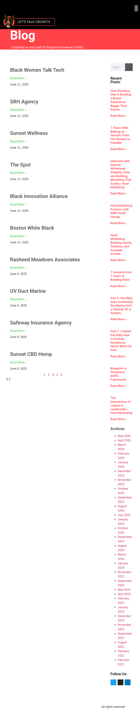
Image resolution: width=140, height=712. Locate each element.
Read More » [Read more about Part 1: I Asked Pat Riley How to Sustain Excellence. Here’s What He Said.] (118, 356)
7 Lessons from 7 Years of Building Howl (121, 275)
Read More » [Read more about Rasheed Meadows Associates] (18, 267)
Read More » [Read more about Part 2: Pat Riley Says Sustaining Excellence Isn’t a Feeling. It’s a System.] (118, 319)
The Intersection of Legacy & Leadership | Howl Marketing (121, 405)
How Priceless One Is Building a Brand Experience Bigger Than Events (120, 100)
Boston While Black (32, 228)
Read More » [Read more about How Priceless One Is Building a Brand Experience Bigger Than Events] (118, 115)
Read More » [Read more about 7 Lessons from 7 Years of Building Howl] (118, 286)
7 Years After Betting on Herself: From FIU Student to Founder (120, 135)
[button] (136, 8)
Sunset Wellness (29, 133)
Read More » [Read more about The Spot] (18, 173)
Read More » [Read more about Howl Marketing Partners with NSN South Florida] (118, 223)
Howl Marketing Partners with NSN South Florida (121, 211)
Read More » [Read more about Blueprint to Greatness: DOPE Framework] (118, 386)
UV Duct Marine (28, 291)
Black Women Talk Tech (37, 70)
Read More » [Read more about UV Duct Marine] (18, 299)
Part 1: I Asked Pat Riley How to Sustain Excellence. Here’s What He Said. (121, 340)
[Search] (129, 67)
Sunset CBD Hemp (31, 354)
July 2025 (124, 515)
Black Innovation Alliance (39, 196)
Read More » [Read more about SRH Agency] (18, 109)
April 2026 (124, 440)
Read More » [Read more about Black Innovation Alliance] (18, 204)
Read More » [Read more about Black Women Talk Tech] (18, 78)
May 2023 (124, 589)
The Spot (20, 165)
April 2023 (124, 594)
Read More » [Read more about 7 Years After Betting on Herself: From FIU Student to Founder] (118, 149)
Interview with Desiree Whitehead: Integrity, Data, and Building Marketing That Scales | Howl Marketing (120, 174)
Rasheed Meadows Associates (45, 260)
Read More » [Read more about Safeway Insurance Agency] (18, 330)
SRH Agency (24, 102)
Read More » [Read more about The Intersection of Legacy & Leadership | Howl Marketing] (118, 419)
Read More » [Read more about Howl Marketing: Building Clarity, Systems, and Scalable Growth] (118, 260)
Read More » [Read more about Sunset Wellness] (18, 141)
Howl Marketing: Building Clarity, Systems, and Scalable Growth (121, 244)
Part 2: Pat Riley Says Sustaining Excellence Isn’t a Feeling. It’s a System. (121, 305)
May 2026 (124, 436)
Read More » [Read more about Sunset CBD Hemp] (18, 362)
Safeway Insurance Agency (41, 323)
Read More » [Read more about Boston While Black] (18, 236)
